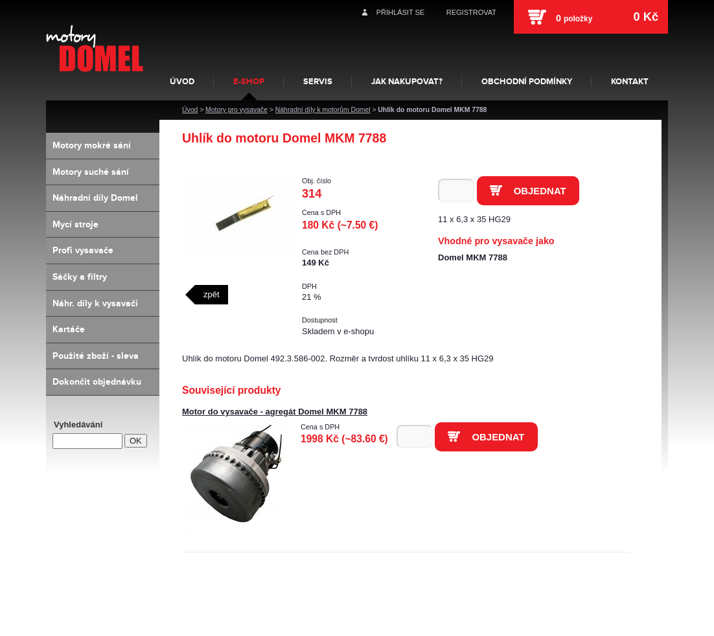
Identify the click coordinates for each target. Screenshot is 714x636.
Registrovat (471, 12)
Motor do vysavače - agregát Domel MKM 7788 (274, 411)
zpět (211, 294)
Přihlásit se (400, 12)
